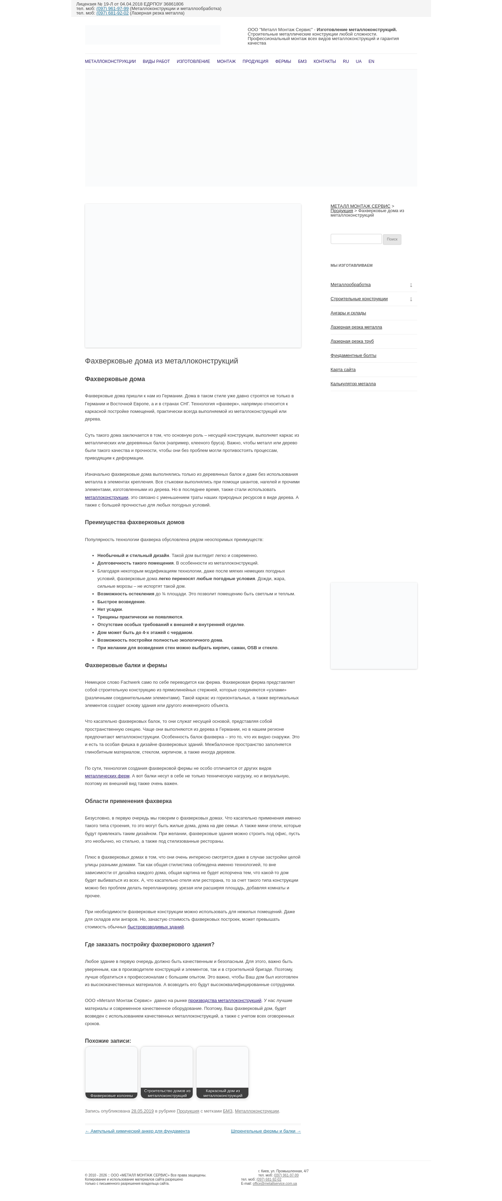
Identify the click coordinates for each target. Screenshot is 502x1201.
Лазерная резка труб (352, 341)
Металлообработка (351, 284)
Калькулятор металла (353, 383)
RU (346, 61)
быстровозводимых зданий (156, 926)
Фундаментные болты (353, 355)
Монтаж (226, 61)
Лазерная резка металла (356, 327)
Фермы (283, 61)
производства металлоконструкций (224, 1000)
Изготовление (193, 61)
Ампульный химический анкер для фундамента (137, 1131)
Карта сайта (343, 369)
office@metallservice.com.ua (275, 1183)
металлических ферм (107, 775)
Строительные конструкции (359, 298)
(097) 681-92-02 (113, 13)
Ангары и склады (348, 312)
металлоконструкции (106, 497)
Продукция (255, 61)
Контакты (325, 61)
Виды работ (156, 61)
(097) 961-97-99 (113, 8)
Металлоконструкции (110, 61)
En (371, 61)
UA (359, 61)
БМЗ (302, 61)
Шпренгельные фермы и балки (266, 1131)
